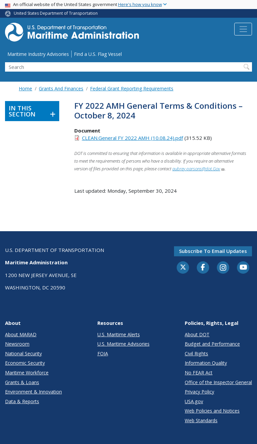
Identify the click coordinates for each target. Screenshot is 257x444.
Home (25, 88)
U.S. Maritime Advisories (123, 344)
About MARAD (20, 334)
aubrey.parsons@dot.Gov (198, 169)
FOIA (102, 353)
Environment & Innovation (33, 391)
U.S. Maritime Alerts (118, 334)
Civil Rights (196, 353)
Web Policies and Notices (212, 411)
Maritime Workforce (27, 372)
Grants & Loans (22, 382)
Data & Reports (22, 401)
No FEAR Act (198, 372)
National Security (23, 353)
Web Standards (201, 420)
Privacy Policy (199, 391)
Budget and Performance (212, 344)
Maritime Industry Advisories (38, 54)
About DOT (197, 334)
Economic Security (25, 363)
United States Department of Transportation (56, 13)
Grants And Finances (61, 88)
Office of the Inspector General (218, 382)
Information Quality (206, 363)
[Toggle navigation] (243, 29)
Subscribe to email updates (213, 251)
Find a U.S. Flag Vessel (98, 54)
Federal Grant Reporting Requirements (131, 88)
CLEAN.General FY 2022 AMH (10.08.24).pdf (132, 138)
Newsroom (17, 344)
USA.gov (194, 401)
